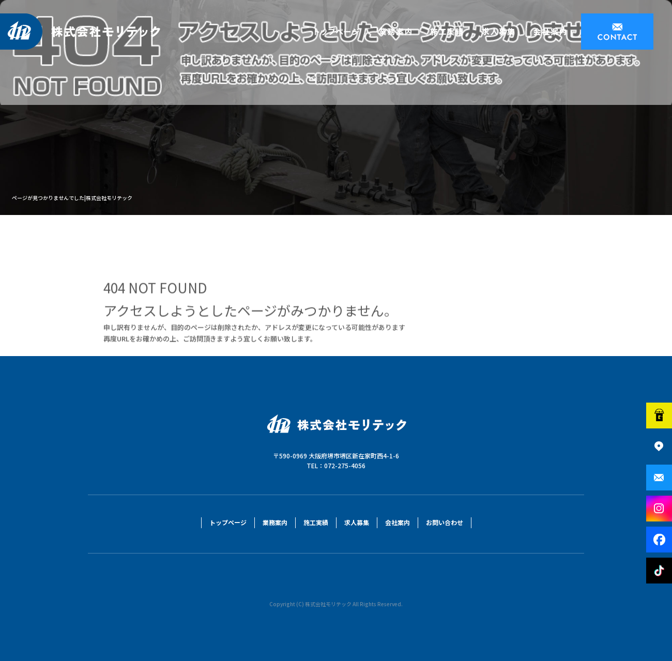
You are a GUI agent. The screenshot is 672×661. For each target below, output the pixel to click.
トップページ (338, 31)
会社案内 (552, 31)
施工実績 (446, 31)
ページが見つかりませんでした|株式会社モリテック (72, 198)
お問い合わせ (617, 31)
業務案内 (395, 31)
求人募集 (498, 31)
